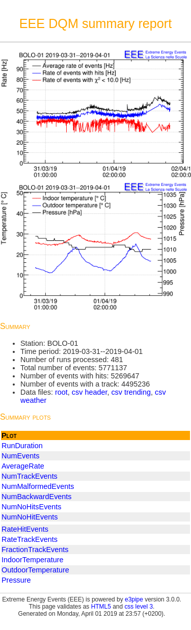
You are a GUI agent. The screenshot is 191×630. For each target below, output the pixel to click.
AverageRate (23, 466)
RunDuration (22, 446)
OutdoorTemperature (35, 570)
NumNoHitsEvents (32, 507)
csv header (89, 392)
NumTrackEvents (30, 476)
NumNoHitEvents (30, 517)
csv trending (131, 392)
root (61, 392)
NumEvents (20, 456)
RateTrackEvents (30, 539)
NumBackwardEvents (37, 496)
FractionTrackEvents (35, 549)
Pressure (16, 580)
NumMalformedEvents (38, 486)
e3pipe (134, 599)
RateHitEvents (25, 529)
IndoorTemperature (33, 560)
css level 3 (138, 606)
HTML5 (101, 606)
